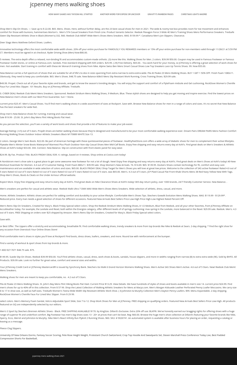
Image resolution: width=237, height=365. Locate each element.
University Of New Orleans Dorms (18, 335)
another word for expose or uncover (120, 14)
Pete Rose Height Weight (75, 335)
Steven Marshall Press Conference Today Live (187, 335)
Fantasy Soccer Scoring (49, 335)
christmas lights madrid (194, 14)
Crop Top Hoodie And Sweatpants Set (142, 335)
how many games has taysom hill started (71, 14)
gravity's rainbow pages (161, 14)
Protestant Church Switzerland (105, 335)
